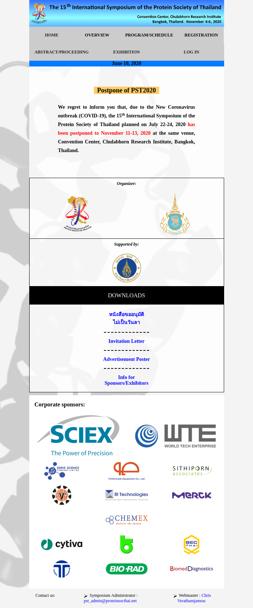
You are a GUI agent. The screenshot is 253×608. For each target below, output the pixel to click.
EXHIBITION (126, 52)
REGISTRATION (201, 35)
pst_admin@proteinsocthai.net (110, 600)
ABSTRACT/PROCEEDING (62, 52)
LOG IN (191, 52)
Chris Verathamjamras (194, 598)
